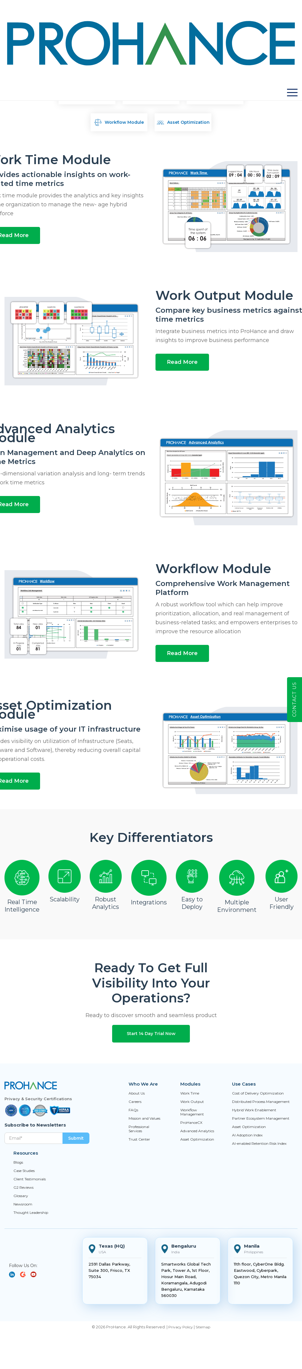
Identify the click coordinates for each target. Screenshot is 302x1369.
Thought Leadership (30, 1213)
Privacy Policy (180, 1327)
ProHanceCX (191, 1123)
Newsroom (22, 1204)
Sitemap (203, 1327)
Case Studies (24, 1171)
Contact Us (294, 699)
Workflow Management (192, 1112)
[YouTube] (25, 1274)
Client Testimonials (29, 1179)
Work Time (189, 1093)
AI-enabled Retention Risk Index (259, 1143)
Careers (135, 1102)
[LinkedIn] (14, 1274)
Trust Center (139, 1139)
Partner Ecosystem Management (260, 1118)
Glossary (20, 1196)
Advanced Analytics (197, 1131)
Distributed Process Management (261, 1102)
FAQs (133, 1110)
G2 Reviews (23, 1187)
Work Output (192, 1102)
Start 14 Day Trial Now (151, 1033)
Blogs (18, 1162)
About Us (137, 1093)
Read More (182, 362)
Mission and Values (144, 1118)
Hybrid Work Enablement (254, 1110)
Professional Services (139, 1129)
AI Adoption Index (247, 1135)
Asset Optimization (197, 1139)
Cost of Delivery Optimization (258, 1093)
